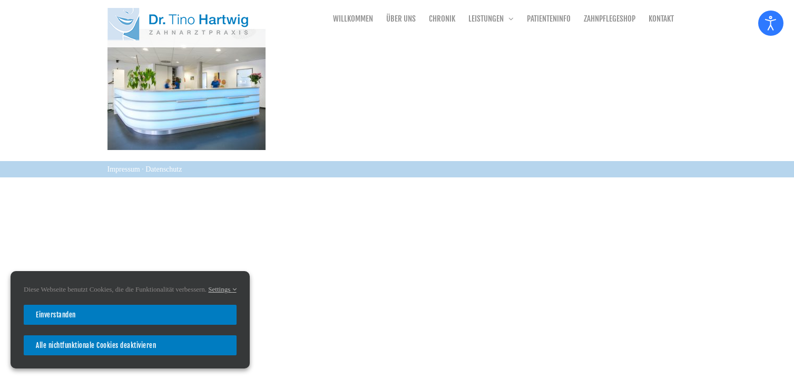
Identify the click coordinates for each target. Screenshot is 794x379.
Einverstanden (56, 315)
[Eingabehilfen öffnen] (770, 23)
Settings (222, 289)
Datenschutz (163, 169)
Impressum (124, 169)
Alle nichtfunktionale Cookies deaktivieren (96, 345)
